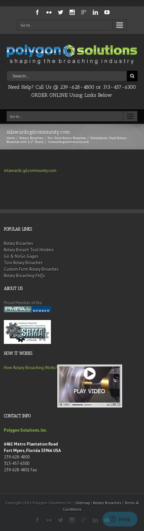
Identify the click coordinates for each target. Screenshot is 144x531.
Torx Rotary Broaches (23, 263)
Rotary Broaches (31, 138)
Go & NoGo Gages (21, 256)
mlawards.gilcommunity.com (30, 170)
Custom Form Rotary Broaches (31, 269)
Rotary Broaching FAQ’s (24, 275)
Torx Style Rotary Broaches (66, 138)
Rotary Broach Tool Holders (29, 250)
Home (10, 138)
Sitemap (82, 502)
